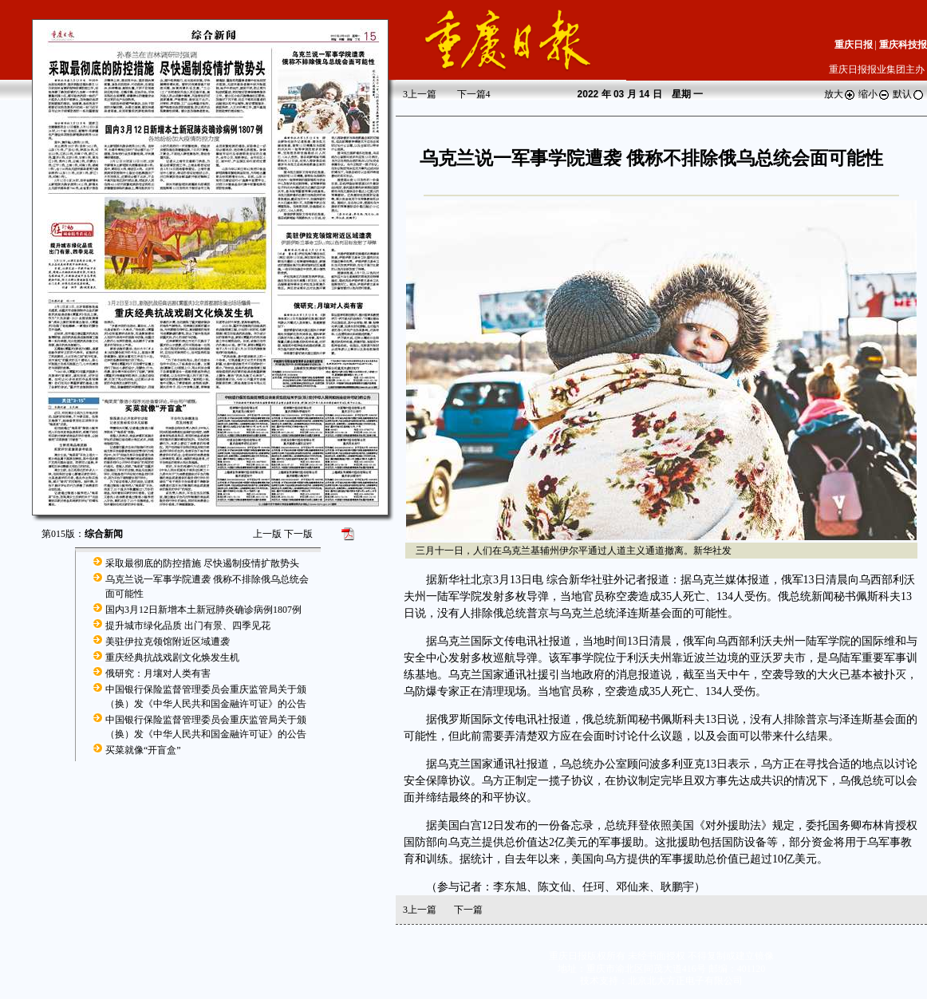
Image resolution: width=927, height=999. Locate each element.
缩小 (874, 94)
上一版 (267, 533)
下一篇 (474, 94)
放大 (840, 94)
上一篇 (419, 94)
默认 (909, 94)
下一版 (298, 533)
